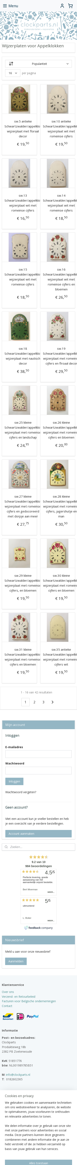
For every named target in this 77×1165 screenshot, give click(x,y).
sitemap (38, 1150)
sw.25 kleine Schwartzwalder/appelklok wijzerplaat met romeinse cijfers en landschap (23, 429)
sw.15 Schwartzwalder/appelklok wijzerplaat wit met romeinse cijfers (23, 276)
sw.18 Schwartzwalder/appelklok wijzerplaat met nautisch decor (23, 355)
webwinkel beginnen (63, 1150)
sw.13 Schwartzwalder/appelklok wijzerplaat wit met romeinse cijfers (23, 202)
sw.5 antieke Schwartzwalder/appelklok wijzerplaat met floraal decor (23, 128)
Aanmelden (15, 961)
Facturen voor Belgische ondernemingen (29, 1001)
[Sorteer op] (38, 64)
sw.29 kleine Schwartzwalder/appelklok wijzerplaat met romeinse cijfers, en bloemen (23, 582)
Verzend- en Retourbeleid (18, 997)
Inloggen (14, 781)
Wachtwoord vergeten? (20, 792)
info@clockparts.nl (18, 1075)
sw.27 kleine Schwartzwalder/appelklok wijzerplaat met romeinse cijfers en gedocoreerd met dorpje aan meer (23, 506)
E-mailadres (14, 747)
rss (47, 1150)
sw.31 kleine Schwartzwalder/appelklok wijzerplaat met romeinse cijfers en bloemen (23, 657)
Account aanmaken (21, 834)
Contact (7, 1006)
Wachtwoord (14, 763)
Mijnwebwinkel (46, 1157)
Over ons (8, 992)
